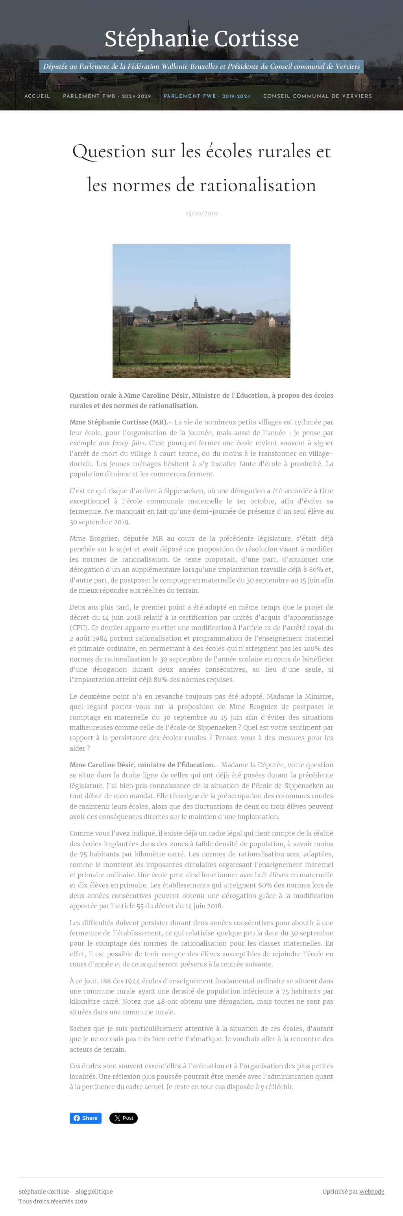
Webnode (372, 1191)
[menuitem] (70, 97)
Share (86, 1118)
